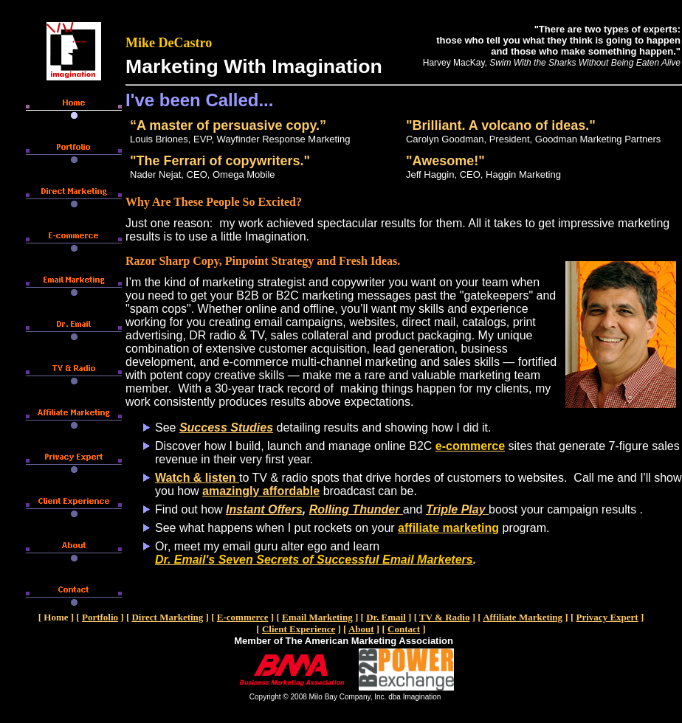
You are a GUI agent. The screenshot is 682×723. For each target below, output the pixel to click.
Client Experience (298, 628)
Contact (404, 628)
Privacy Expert (607, 617)
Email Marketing (317, 617)
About (361, 628)
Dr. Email (386, 617)
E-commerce (243, 617)
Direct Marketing (167, 617)
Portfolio (100, 617)
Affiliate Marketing (522, 617)
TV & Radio (444, 617)
